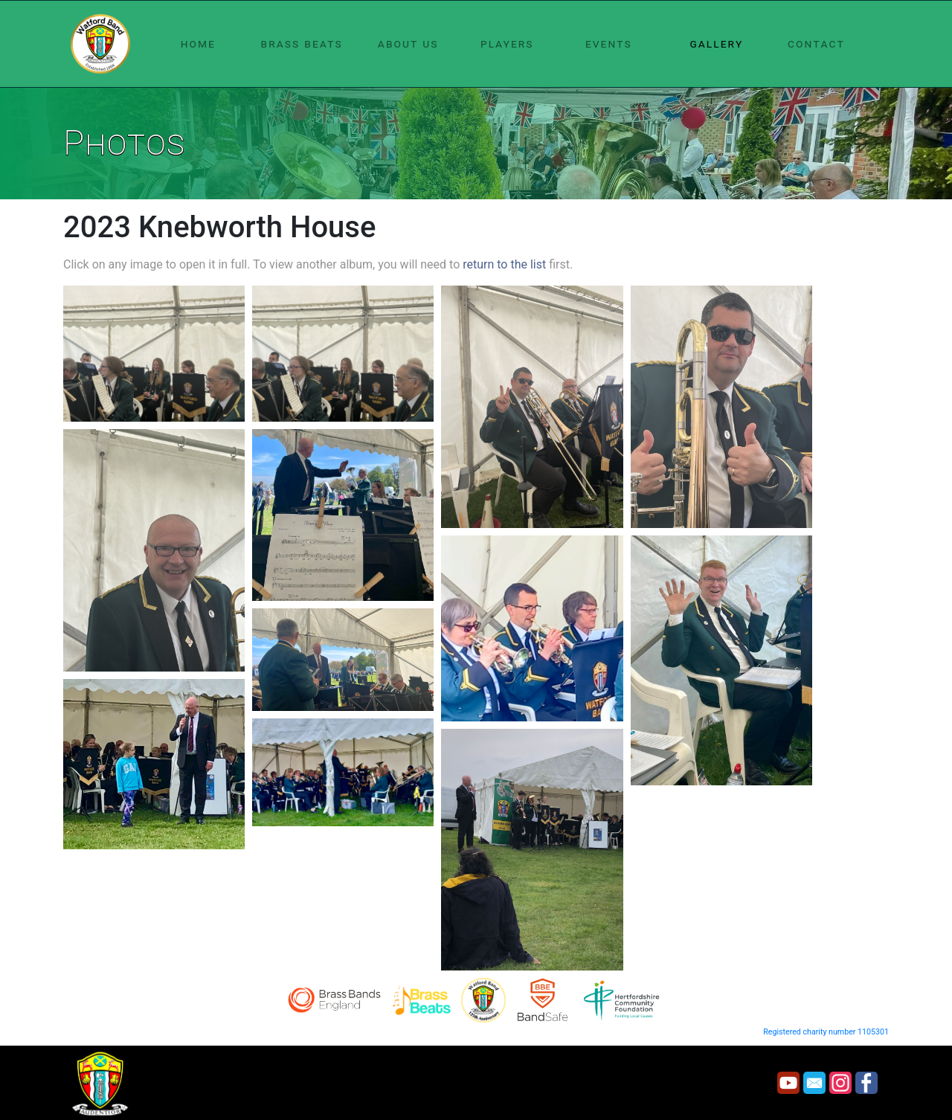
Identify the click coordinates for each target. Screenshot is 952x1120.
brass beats (302, 43)
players (507, 43)
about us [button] (408, 43)
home (198, 43)
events (608, 43)
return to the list (504, 264)
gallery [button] (716, 43)
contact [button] (816, 43)
